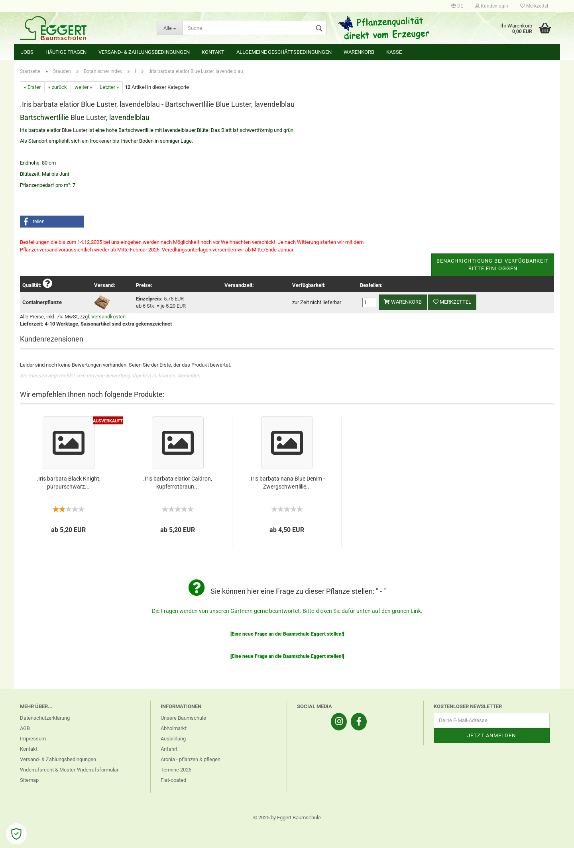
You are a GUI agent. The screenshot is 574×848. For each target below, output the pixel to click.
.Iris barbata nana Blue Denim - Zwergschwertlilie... (287, 482)
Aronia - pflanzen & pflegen (190, 759)
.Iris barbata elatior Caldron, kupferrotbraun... (177, 482)
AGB (25, 728)
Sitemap (29, 780)
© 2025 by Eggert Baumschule (287, 818)
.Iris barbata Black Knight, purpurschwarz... (68, 482)
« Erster (32, 87)
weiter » (83, 87)
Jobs (27, 52)
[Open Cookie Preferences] (16, 833)
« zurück (57, 87)
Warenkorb (359, 52)
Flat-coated (173, 780)
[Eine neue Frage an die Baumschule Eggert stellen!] (287, 634)
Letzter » (109, 87)
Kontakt (213, 52)
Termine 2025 (176, 770)
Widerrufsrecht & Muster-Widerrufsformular (69, 770)
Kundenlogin (491, 6)
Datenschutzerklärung (45, 718)
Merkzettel (534, 6)
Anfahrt (169, 749)
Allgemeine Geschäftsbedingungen (284, 52)
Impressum (33, 739)
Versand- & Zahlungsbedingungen (144, 52)
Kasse (394, 52)
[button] (52, 222)
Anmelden (188, 376)
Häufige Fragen (65, 52)
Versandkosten (108, 317)
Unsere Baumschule (183, 718)
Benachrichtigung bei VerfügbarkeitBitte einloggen (492, 264)
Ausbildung (173, 739)
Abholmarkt (174, 728)
